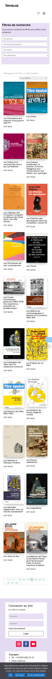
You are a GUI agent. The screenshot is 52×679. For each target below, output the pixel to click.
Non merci (20, 675)
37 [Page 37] (28, 579)
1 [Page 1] (8, 579)
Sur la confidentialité (36, 675)
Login (26, 634)
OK (10, 675)
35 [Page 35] (20, 579)
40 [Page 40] (40, 579)
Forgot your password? (17, 628)
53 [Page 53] (8, 583)
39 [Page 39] (36, 579)
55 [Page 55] (16, 583)
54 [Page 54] (12, 583)
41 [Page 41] (43, 579)
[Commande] (33, 78)
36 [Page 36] (24, 579)
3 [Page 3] (13, 579)
